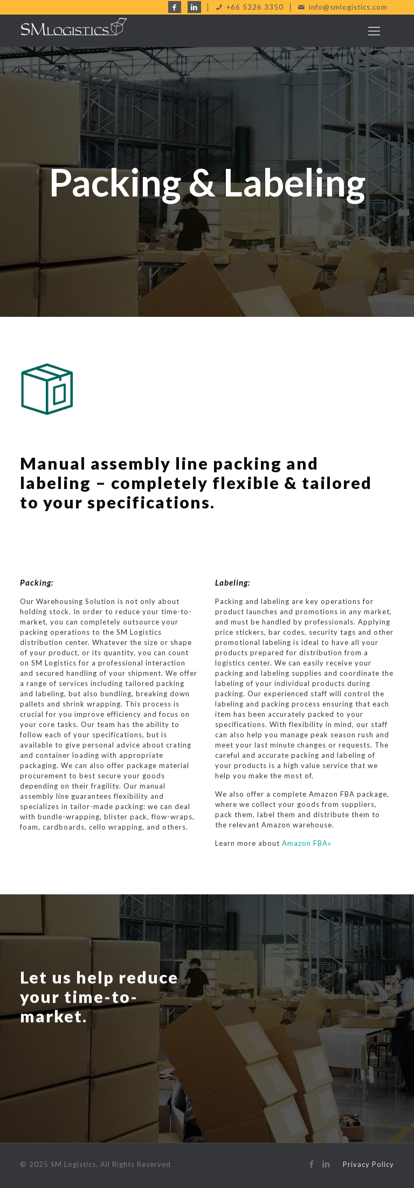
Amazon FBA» (307, 843)
